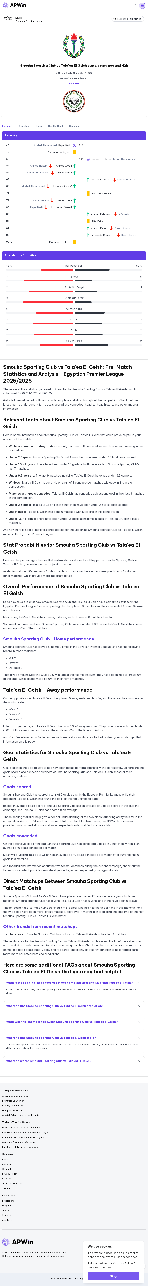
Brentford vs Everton (13, 1100)
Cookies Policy (123, 1263)
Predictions (8, 1200)
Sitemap (6, 1188)
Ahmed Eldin (98, 228)
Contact (6, 1169)
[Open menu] (142, 6)
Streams (6, 1215)
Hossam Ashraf (62, 186)
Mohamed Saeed (61, 207)
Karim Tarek (128, 235)
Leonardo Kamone (102, 235)
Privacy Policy (9, 1173)
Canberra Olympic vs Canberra (18, 1142)
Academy (7, 1220)
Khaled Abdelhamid (45, 145)
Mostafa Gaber (100, 179)
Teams (5, 1210)
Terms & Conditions (13, 1183)
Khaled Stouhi (122, 228)
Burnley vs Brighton (12, 1105)
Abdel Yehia (64, 200)
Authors (6, 1164)
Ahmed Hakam (38, 165)
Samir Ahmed (41, 200)
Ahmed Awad (64, 165)
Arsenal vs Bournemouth (15, 1096)
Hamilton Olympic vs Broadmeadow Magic (25, 1132)
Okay (113, 1276)
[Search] (136, 5)
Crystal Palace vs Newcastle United (21, 1115)
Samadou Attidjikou (59, 152)
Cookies (6, 1178)
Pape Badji (64, 145)
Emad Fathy (65, 172)
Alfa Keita (124, 214)
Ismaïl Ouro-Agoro (124, 158)
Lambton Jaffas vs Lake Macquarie (21, 1127)
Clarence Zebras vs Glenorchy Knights (23, 1137)
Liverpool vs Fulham (13, 1110)
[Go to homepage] (14, 5)
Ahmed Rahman (100, 214)
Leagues (7, 1205)
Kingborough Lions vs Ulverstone (20, 1147)
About (5, 1159)
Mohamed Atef (126, 179)
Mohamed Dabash (60, 242)
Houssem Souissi (102, 193)
